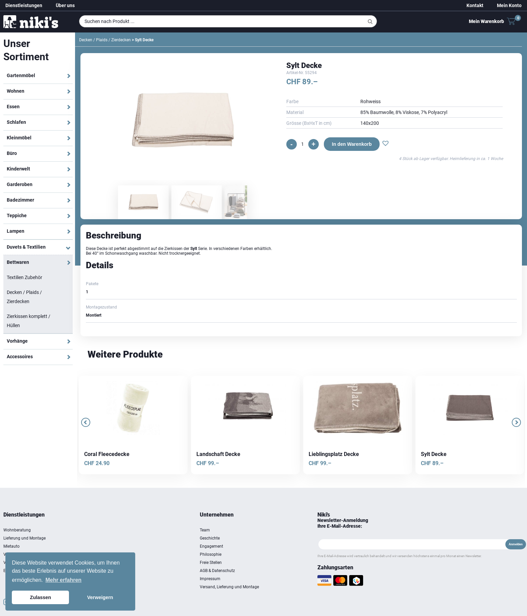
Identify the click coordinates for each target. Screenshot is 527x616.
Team (205, 530)
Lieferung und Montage (24, 538)
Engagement (211, 546)
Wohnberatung (17, 530)
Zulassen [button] (40, 597)
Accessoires (20, 356)
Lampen (15, 231)
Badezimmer (20, 200)
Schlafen (16, 122)
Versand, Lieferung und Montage (229, 587)
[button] (385, 144)
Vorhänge (17, 341)
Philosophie (210, 554)
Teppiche (17, 215)
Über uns (65, 5)
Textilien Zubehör (24, 277)
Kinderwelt (18, 169)
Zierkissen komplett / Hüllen (28, 321)
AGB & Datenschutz (217, 570)
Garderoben (19, 184)
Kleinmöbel (19, 137)
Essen (13, 106)
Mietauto (11, 546)
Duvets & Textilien (26, 247)
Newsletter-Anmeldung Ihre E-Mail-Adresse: (342, 523)
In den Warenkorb (352, 144)
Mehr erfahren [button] (63, 580)
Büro (12, 153)
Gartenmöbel (21, 75)
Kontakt (474, 5)
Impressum (210, 578)
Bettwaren (18, 262)
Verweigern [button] (100, 597)
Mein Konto (509, 5)
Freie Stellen (211, 562)
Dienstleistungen (23, 5)
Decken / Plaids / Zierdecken (24, 297)
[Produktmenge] (302, 144)
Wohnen (15, 91)
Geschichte (210, 538)
